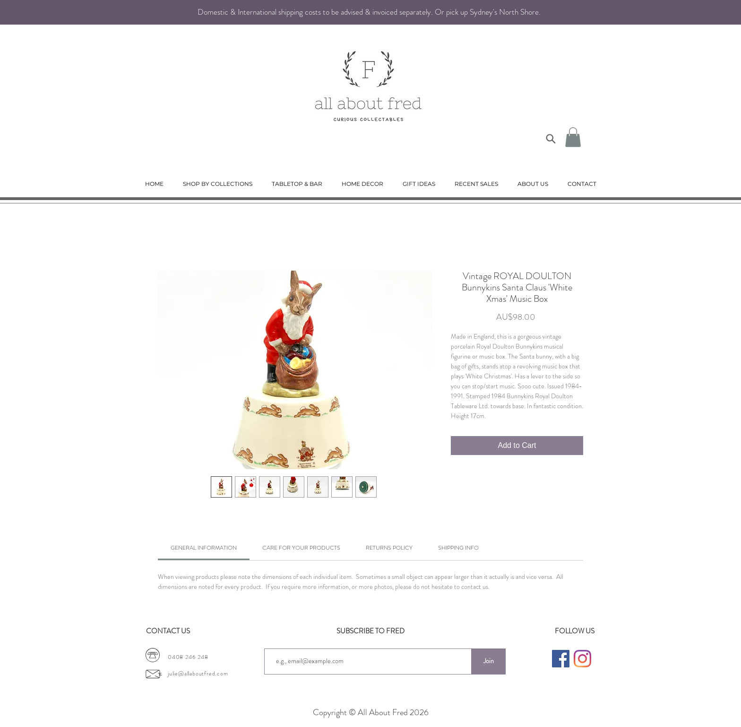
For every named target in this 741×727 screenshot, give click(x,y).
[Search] (550, 138)
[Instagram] (582, 658)
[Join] (488, 661)
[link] (204, 547)
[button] (573, 137)
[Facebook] (560, 658)
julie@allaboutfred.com (198, 673)
